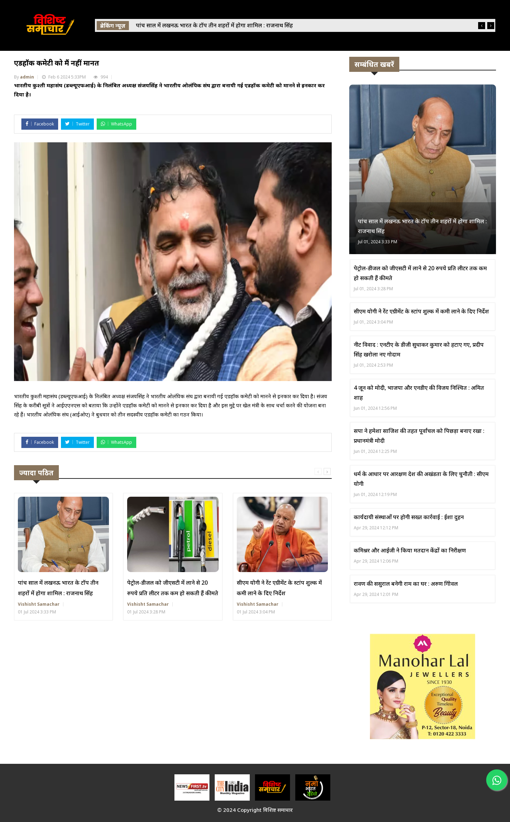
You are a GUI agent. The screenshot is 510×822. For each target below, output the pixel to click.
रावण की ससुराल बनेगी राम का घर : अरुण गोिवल (406, 583)
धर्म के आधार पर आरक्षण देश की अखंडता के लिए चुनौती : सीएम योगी (421, 479)
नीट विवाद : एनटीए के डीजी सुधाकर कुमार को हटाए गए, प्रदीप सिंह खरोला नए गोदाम (419, 349)
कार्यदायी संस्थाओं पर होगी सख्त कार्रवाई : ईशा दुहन (409, 517)
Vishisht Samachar (39, 604)
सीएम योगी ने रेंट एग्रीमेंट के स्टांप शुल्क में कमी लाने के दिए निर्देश (279, 588)
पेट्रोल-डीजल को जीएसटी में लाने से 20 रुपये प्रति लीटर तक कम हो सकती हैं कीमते (172, 588)
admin (27, 77)
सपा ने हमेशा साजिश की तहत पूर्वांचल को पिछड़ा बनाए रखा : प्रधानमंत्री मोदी (419, 435)
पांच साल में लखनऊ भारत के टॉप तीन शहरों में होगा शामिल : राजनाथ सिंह (58, 588)
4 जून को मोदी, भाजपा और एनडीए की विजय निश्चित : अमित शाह (419, 392)
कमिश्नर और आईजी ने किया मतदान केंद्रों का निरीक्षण (410, 550)
